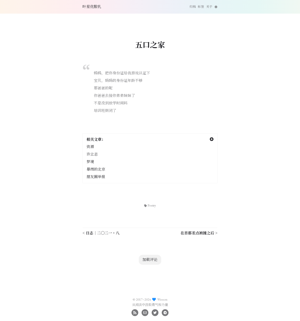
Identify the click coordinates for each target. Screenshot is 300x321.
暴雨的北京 (95, 169)
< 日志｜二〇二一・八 (101, 233)
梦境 (90, 161)
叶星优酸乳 (91, 6)
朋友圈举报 (95, 176)
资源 (90, 146)
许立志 (92, 154)
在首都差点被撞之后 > (199, 233)
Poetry (150, 205)
